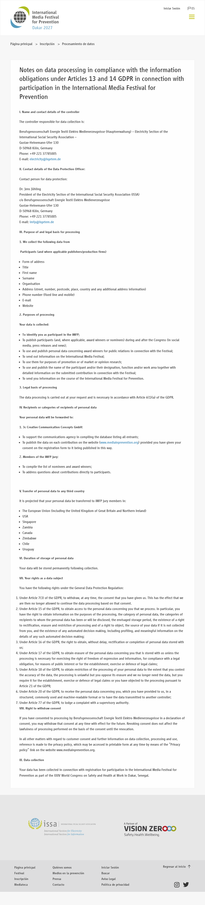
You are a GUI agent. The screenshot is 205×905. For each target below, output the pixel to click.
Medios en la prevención (68, 873)
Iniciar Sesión (172, 8)
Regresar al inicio (175, 866)
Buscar (105, 873)
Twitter (187, 884)
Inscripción (47, 44)
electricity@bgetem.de (45, 159)
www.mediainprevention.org (119, 442)
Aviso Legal (108, 879)
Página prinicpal (21, 44)
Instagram (178, 884)
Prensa (57, 879)
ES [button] (193, 8)
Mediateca (21, 884)
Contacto (58, 884)
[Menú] (192, 17)
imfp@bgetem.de (42, 222)
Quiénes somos (62, 867)
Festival (19, 873)
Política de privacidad (115, 884)
